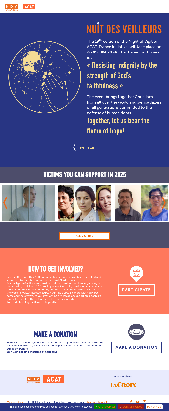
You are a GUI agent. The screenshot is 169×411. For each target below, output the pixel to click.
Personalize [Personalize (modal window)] (154, 406)
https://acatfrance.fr (96, 402)
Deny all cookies (131, 406)
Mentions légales (16, 402)
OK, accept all (105, 406)
